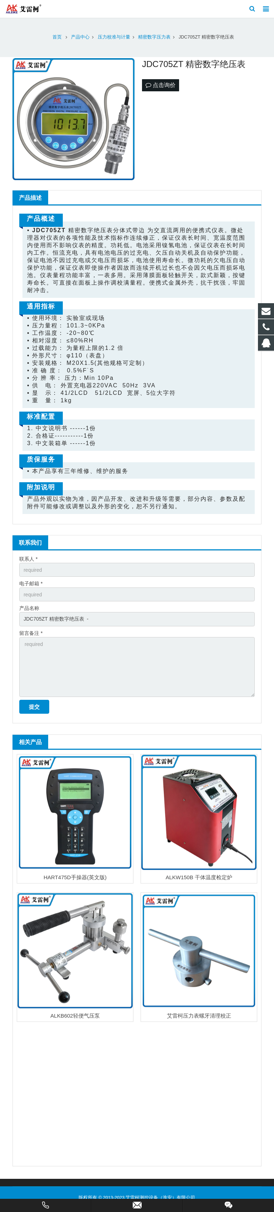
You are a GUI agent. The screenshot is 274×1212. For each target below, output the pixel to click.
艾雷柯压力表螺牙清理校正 (199, 1016)
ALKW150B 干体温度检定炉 (199, 877)
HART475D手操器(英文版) (75, 877)
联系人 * (28, 559)
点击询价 (161, 85)
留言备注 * (30, 633)
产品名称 (29, 608)
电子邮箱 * (30, 583)
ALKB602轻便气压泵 (75, 1016)
